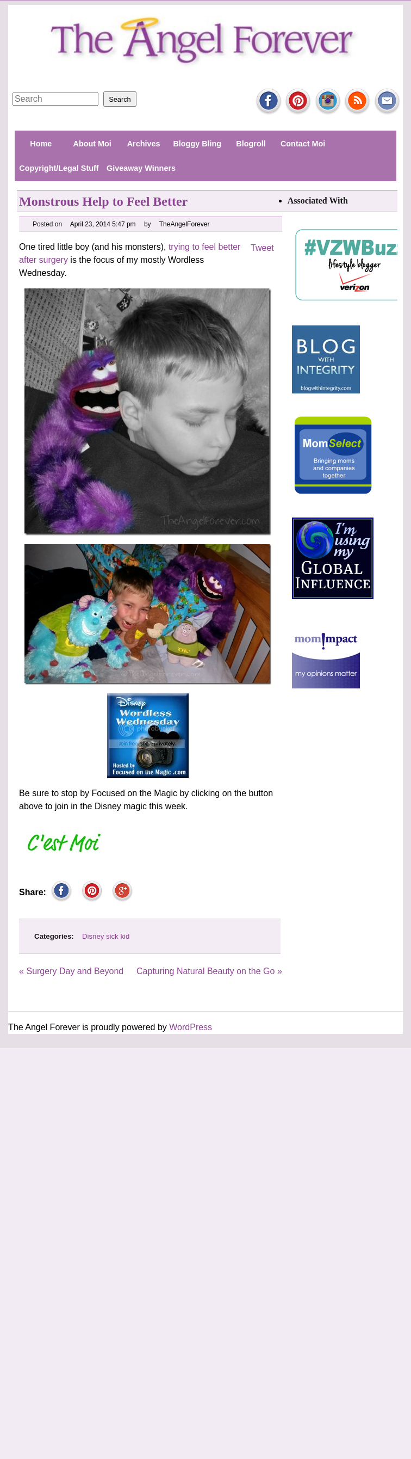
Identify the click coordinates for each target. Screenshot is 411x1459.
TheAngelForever (185, 224)
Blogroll (250, 143)
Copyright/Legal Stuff (58, 168)
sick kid (117, 936)
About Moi (92, 143)
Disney (93, 936)
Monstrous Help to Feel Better (103, 201)
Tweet (262, 248)
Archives (143, 143)
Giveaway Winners (141, 168)
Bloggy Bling (197, 143)
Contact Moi (303, 143)
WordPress (190, 1027)
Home (41, 143)
